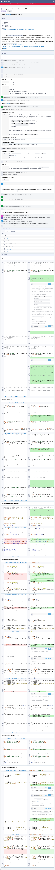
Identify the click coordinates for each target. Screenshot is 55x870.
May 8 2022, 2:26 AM (27, 100)
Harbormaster (6, 97)
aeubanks (5, 172)
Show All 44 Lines (16, 738)
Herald (4, 62)
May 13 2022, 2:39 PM (25, 172)
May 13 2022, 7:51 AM (20, 161)
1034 (4, 139)
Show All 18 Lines (15, 732)
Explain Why (19, 219)
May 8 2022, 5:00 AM (34, 106)
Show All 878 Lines (15, 344)
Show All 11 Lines (15, 556)
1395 (4, 91)
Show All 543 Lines (15, 261)
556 (4, 114)
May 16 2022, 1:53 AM (29, 215)
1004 (4, 86)
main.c (8, 251)
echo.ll (8, 244)
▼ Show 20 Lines (23, 261)
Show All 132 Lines (15, 562)
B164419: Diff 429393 (24, 196)
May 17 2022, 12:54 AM (33, 225)
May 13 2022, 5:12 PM (27, 194)
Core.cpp (8, 241)
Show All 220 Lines (15, 527)
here (15, 155)
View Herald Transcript (26, 62)
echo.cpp (8, 248)
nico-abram (8, 14)
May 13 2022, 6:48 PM (34, 196)
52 (4, 144)
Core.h (8, 238)
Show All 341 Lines (15, 678)
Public (10, 11)
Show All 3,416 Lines (15, 500)
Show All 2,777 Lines (15, 396)
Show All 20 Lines (15, 467)
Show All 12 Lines (15, 631)
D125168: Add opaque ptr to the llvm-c (20, 225)
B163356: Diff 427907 (24, 97)
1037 (4, 89)
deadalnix (6, 22)
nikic (5, 23)
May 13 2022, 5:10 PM (27, 183)
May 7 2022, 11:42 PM (21, 60)
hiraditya (16, 64)
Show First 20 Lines (8, 261)
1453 (4, 81)
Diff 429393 (20, 183)
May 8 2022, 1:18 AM (20, 74)
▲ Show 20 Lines (8, 344)
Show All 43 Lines (16, 770)
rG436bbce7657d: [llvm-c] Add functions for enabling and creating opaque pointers (18, 29)
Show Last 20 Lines (23, 396)
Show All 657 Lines (15, 433)
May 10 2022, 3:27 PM (22, 148)
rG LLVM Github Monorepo (7, 56)
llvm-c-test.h (9, 249)
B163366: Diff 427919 (24, 106)
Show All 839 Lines (15, 594)
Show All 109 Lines (15, 402)
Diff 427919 (20, 100)
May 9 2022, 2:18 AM (19, 109)
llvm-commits (17, 71)
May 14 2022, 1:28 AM (19, 199)
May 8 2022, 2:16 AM (34, 97)
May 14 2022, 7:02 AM (20, 209)
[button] (54, 1)
